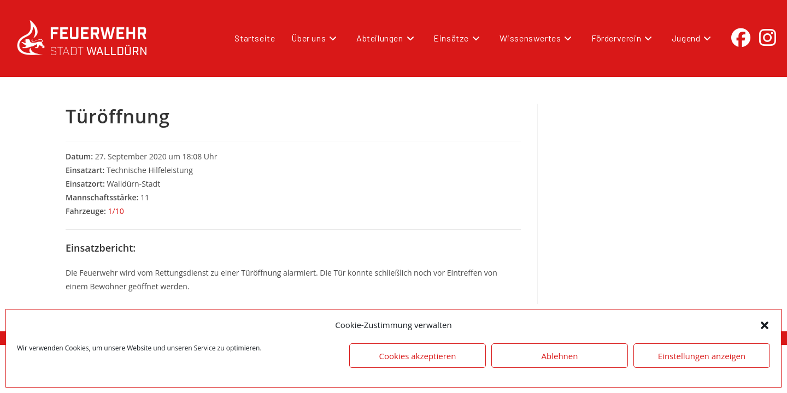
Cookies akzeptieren (417, 355)
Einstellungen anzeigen (701, 355)
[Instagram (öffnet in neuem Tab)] (767, 37)
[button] (764, 325)
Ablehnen (560, 355)
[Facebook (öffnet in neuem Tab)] (741, 37)
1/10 (116, 211)
